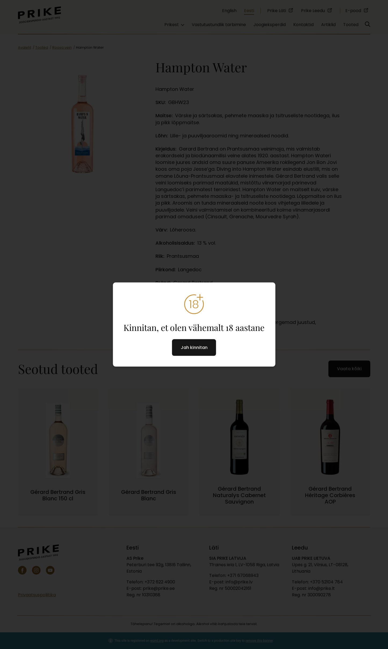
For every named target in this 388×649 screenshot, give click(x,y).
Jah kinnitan (194, 347)
